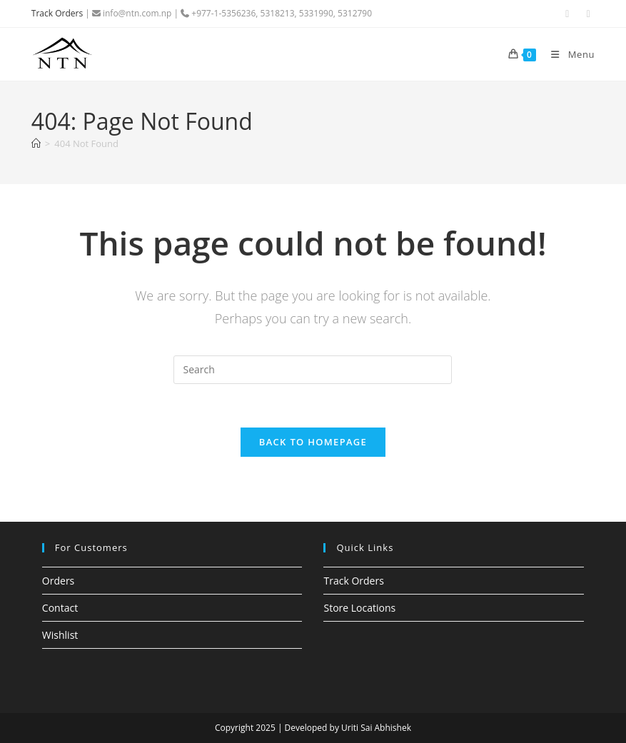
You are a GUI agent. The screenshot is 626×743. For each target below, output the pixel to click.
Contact (60, 608)
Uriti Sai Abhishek (376, 728)
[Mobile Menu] (567, 54)
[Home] (36, 143)
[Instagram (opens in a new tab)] (586, 13)
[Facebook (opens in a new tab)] (567, 13)
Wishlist (60, 635)
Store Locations (359, 608)
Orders (58, 580)
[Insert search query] (312, 369)
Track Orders (57, 13)
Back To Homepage (313, 441)
